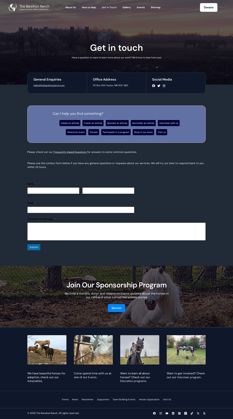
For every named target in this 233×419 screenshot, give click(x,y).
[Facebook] (154, 413)
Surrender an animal (143, 123)
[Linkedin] (173, 413)
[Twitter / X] (198, 413)
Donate (94, 132)
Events (92, 377)
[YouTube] (167, 413)
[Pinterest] (179, 413)
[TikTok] (192, 413)
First (29, 196)
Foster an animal (93, 123)
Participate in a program (116, 132)
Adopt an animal (70, 123)
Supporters (102, 399)
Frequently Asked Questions (70, 152)
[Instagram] (160, 413)
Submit (34, 247)
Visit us (162, 132)
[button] (208, 7)
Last (84, 196)
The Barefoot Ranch (34, 6)
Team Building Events (122, 399)
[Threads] (185, 413)
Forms (68, 399)
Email (31, 203)
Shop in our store (143, 132)
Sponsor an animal (117, 123)
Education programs (133, 381)
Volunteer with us (168, 123)
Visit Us (164, 399)
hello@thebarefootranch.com (49, 85)
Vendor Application (147, 399)
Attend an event (76, 132)
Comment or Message (41, 219)
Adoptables (34, 381)
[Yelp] (204, 413)
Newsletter (88, 399)
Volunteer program (189, 377)
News (77, 399)
